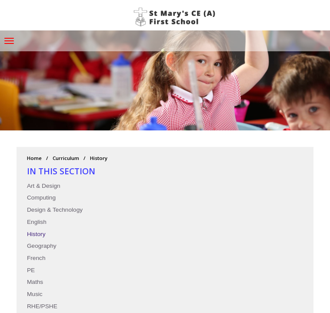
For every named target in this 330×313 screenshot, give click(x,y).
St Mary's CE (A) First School (176, 17)
